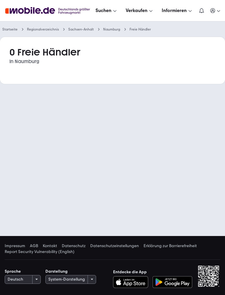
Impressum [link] (15, 246)
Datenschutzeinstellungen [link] (114, 246)
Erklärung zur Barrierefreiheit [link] (170, 246)
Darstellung (56, 271)
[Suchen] (106, 10)
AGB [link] (34, 246)
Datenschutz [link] (74, 246)
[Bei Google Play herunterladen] (172, 282)
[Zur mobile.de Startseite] (49, 10)
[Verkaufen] (139, 10)
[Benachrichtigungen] (201, 10)
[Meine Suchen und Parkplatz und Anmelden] (215, 10)
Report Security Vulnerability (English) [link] (39, 252)
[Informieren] (177, 10)
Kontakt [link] (50, 246)
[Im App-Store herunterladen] (132, 282)
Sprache (13, 271)
